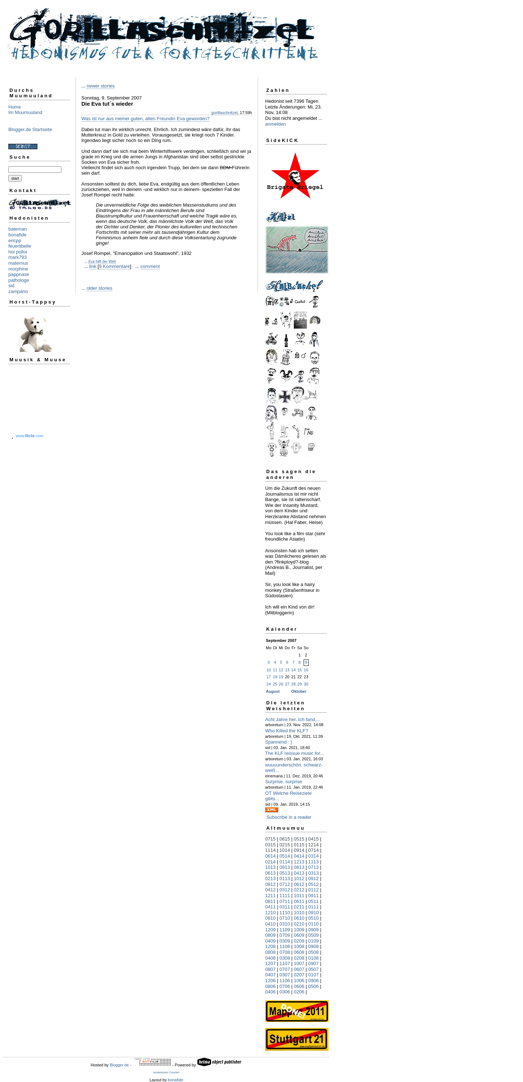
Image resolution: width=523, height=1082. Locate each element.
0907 (313, 963)
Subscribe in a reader (289, 817)
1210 (270, 912)
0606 (299, 986)
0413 (299, 873)
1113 (313, 862)
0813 (299, 867)
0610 (299, 918)
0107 (313, 974)
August (273, 691)
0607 (299, 969)
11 (275, 670)
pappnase (18, 274)
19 (281, 677)
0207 (299, 974)
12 (281, 670)
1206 (270, 980)
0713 (313, 867)
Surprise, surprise (283, 781)
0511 (313, 901)
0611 (299, 901)
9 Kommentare (114, 266)
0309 (285, 941)
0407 (270, 974)
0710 (285, 918)
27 (287, 684)
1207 (270, 963)
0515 (299, 839)
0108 (313, 958)
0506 (313, 986)
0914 (299, 850)
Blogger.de (119, 1065)
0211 (299, 907)
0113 (285, 878)
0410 (270, 924)
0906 (313, 980)
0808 (270, 952)
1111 (285, 895)
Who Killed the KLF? (286, 730)
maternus (18, 263)
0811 (270, 901)
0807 (270, 969)
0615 (285, 839)
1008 (299, 946)
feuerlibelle (19, 246)
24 (269, 684)
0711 (285, 901)
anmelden (275, 124)
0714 (313, 850)
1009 (299, 929)
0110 (313, 924)
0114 (285, 862)
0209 (299, 941)
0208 (299, 958)
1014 (285, 850)
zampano (18, 291)
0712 (285, 884)
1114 (270, 850)
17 (269, 677)
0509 (313, 935)
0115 (299, 844)
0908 (313, 946)
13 (287, 670)
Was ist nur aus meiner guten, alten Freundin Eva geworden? (145, 118)
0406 (270, 991)
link (93, 266)
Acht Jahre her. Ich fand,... (292, 719)
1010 (299, 912)
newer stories (100, 86)
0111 (313, 907)
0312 (285, 889)
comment (150, 266)
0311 (285, 907)
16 (306, 670)
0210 (299, 924)
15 (299, 670)
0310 (285, 924)
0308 (285, 958)
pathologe (18, 280)
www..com (29, 436)
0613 (270, 873)
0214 (270, 862)
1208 (270, 946)
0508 (313, 952)
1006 (299, 980)
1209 (270, 929)
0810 (270, 918)
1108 (285, 946)
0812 (270, 884)
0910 (313, 912)
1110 (285, 912)
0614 (270, 856)
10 (269, 670)
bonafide (17, 234)
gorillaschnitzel (224, 112)
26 (281, 684)
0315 (270, 844)
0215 (285, 844)
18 (275, 677)
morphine (18, 269)
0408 (270, 958)
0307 (285, 974)
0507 (313, 969)
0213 (270, 878)
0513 (285, 873)
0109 (313, 941)
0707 (285, 969)
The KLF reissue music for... (294, 753)
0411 (270, 907)
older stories (99, 288)
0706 (285, 986)
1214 (313, 844)
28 (293, 684)
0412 (270, 889)
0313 (313, 873)
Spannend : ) (278, 742)
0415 (313, 839)
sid (11, 285)
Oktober (299, 691)
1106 (285, 980)
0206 (299, 991)
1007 (299, 963)
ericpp (14, 240)
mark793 (17, 257)
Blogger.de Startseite (30, 129)
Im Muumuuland (25, 112)
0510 (313, 918)
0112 (313, 889)
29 (299, 684)
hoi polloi (17, 252)
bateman (17, 229)
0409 (270, 941)
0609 (299, 935)
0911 (313, 895)
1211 (270, 895)
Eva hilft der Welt (101, 262)
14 (293, 670)
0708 (285, 952)
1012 (299, 878)
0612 (299, 884)
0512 (313, 884)
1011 (299, 895)
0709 (285, 935)
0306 (285, 991)
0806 (270, 986)
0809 (270, 935)
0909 (313, 929)
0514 (285, 856)
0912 (313, 878)
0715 (270, 839)
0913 (285, 867)
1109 (285, 929)
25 (275, 684)
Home (14, 107)
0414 (299, 856)
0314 (313, 856)
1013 (270, 867)
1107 (285, 963)
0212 (299, 889)
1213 (299, 862)
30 (306, 684)
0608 (299, 952)
